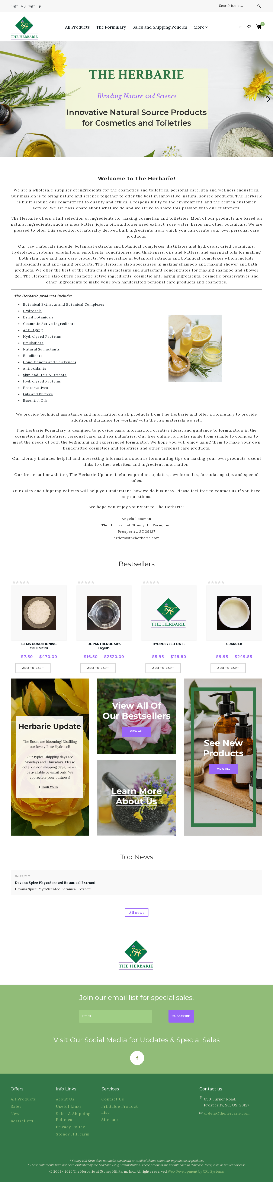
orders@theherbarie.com (227, 1113)
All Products (23, 1099)
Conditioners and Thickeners (49, 362)
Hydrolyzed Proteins (42, 336)
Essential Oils (35, 400)
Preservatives (35, 387)
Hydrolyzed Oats (169, 644)
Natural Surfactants (41, 349)
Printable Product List (119, 1109)
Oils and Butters (38, 394)
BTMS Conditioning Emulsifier (39, 646)
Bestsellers (22, 1120)
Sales (16, 1106)
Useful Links (69, 1106)
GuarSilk (234, 644)
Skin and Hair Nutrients (45, 375)
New (15, 1113)
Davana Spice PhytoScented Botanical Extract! (55, 882)
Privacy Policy (70, 1126)
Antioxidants (34, 368)
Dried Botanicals (38, 317)
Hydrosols (32, 311)
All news (136, 912)
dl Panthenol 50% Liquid (104, 646)
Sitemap (109, 1119)
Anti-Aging (33, 330)
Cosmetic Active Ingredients (49, 323)
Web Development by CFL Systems (196, 1171)
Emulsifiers (33, 343)
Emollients (32, 355)
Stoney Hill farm (73, 1134)
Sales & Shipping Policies (73, 1116)
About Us (65, 1099)
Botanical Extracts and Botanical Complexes (63, 304)
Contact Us (112, 1099)
